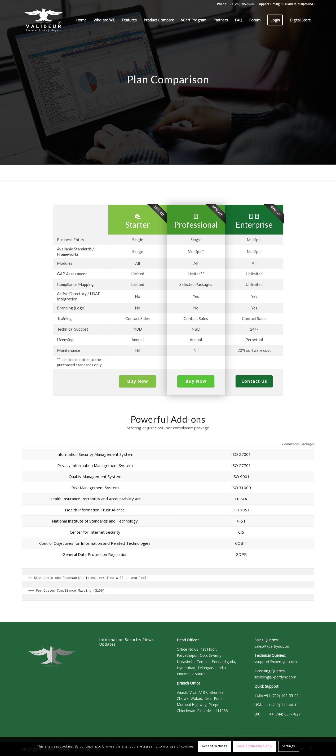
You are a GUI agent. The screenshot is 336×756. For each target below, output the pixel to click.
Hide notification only (254, 746)
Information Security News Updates (126, 641)
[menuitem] (81, 20)
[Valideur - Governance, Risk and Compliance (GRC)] (43, 20)
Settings (288, 746)
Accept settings (214, 746)
